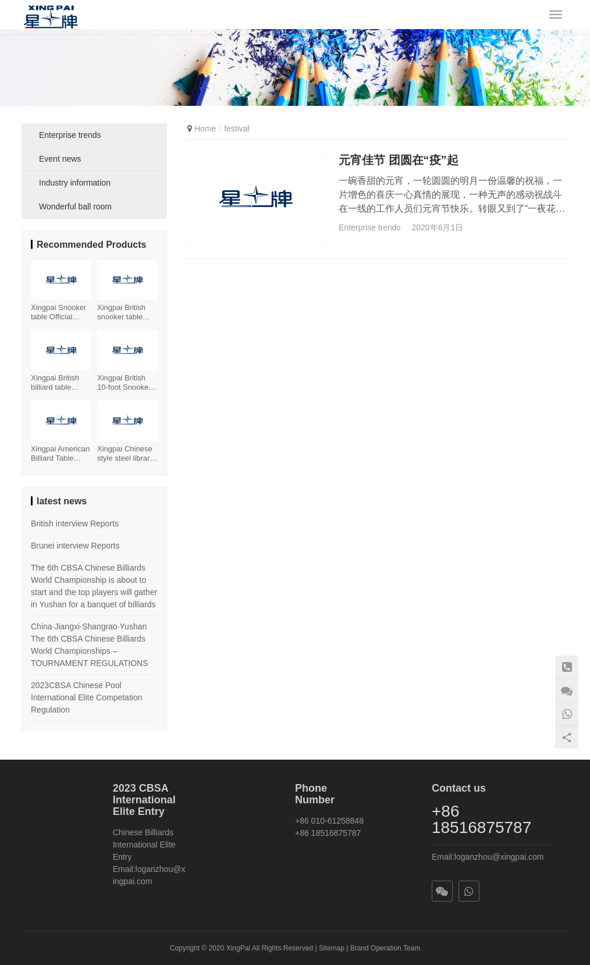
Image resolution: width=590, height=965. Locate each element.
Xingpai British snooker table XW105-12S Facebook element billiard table (122, 312)
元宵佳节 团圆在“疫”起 (399, 159)
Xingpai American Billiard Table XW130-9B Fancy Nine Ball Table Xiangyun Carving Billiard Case (61, 453)
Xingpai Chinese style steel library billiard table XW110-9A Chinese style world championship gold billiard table (125, 453)
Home (205, 128)
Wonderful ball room (75, 206)
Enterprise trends (370, 227)
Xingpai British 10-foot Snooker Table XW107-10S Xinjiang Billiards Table (124, 382)
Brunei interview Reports (75, 545)
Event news (60, 158)
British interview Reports (75, 523)
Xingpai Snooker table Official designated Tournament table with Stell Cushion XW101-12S (61, 312)
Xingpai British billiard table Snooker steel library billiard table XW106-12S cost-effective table (60, 382)
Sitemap (331, 948)
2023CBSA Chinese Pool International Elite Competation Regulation (86, 697)
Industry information (75, 182)
